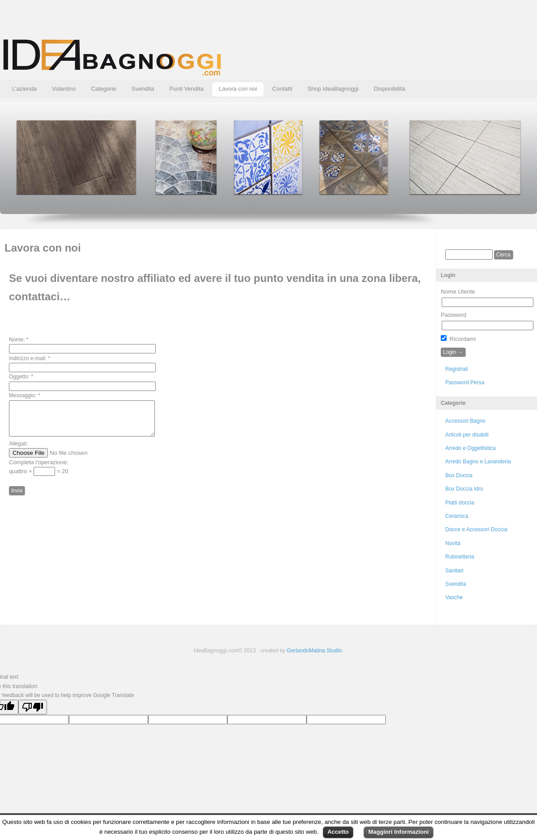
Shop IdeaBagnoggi (332, 88)
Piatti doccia (459, 503)
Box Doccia (459, 475)
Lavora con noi (238, 88)
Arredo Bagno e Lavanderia (478, 461)
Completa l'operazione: (38, 469)
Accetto (338, 831)
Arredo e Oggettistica (470, 448)
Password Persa (464, 382)
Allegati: (18, 450)
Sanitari (454, 570)
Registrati (456, 369)
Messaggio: (24, 395)
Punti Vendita (186, 88)
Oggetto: (21, 377)
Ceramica (456, 516)
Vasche (454, 597)
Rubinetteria (459, 557)
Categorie (103, 88)
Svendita (143, 88)
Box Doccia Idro (464, 489)
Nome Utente (458, 291)
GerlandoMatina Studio (314, 650)
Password (453, 314)
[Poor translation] (32, 707)
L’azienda (24, 88)
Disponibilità (389, 88)
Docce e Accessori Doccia (476, 529)
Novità (452, 543)
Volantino (64, 88)
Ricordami (458, 339)
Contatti (282, 88)
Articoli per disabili (467, 435)
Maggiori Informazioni (398, 831)
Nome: (18, 339)
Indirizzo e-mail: (29, 358)
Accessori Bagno (465, 421)
